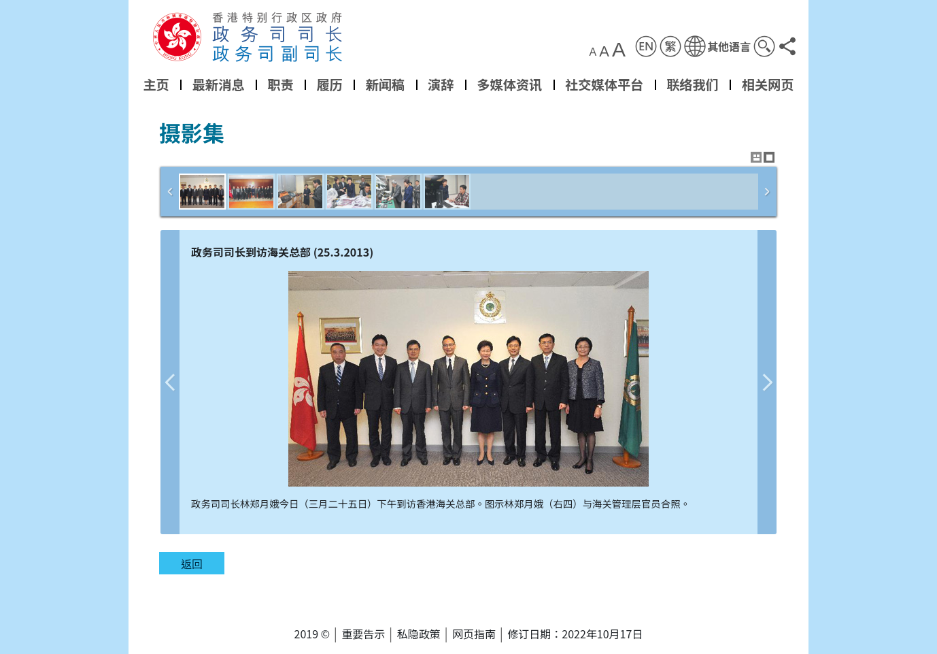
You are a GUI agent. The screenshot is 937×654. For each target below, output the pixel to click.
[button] (717, 46)
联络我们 (692, 84)
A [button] (593, 52)
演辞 (441, 84)
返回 (192, 563)
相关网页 (768, 84)
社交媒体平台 (604, 84)
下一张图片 (767, 382)
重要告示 (363, 633)
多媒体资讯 (509, 84)
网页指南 (474, 633)
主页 (156, 84)
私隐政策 (419, 633)
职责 (280, 84)
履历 (329, 84)
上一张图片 (170, 382)
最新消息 (218, 84)
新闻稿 (385, 84)
